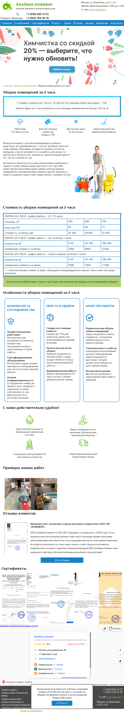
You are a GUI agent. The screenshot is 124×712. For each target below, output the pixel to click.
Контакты (116, 23)
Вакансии (102, 23)
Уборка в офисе (9, 690)
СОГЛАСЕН (62, 703)
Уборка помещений (11, 699)
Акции (89, 23)
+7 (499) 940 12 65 (37, 14)
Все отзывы (62, 560)
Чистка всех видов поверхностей (18, 705)
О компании (21, 23)
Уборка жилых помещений (15, 692)
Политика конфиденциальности (17, 707)
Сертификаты (40, 23)
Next (115, 493)
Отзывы (78, 23)
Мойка (5, 695)
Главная (6, 23)
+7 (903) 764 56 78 (37, 18)
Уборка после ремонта (12, 702)
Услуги (55, 23)
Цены (67, 23)
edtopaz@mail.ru (97, 9)
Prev (8, 493)
